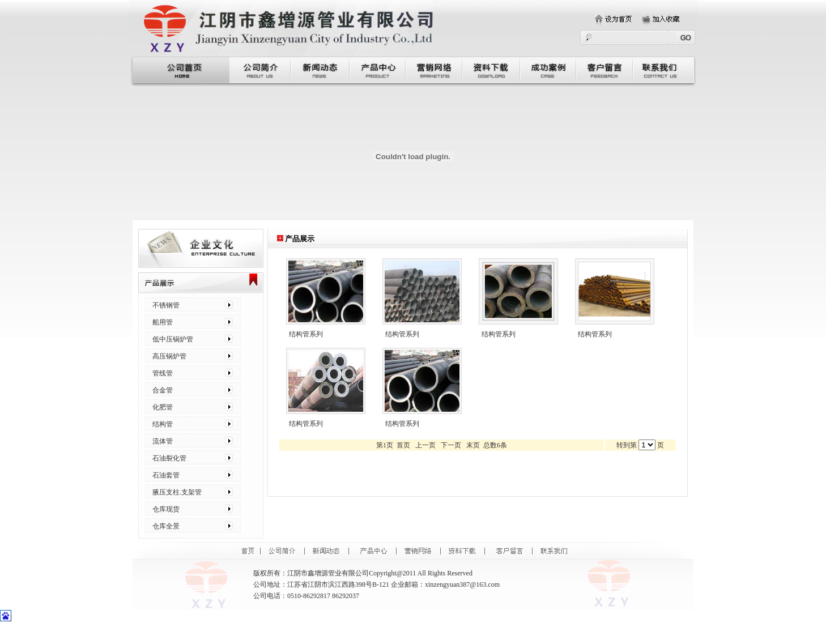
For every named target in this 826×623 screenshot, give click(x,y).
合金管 (162, 390)
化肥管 (162, 407)
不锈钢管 (166, 305)
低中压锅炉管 (172, 339)
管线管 (162, 373)
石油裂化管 (169, 458)
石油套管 (166, 475)
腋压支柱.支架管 (177, 492)
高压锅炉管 (169, 356)
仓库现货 (166, 509)
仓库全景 (166, 526)
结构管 (162, 424)
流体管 (162, 441)
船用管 (162, 322)
